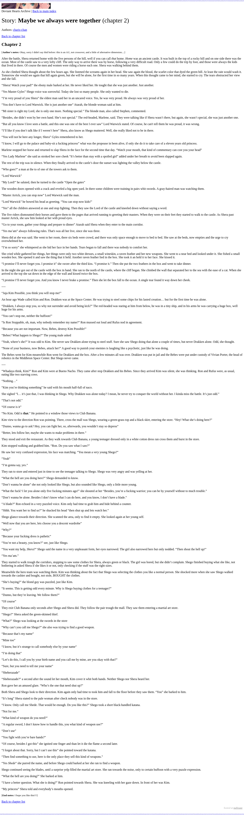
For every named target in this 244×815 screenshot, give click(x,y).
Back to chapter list (13, 36)
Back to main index (44, 11)
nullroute (238, 807)
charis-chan (20, 29)
